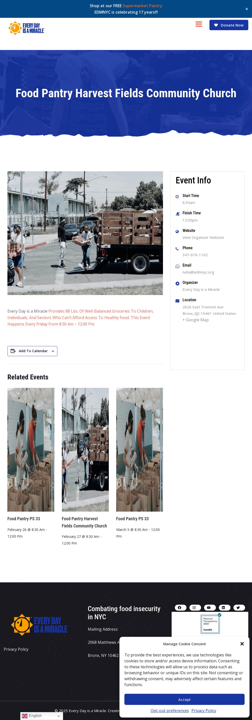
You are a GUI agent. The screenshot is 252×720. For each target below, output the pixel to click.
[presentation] (30, 450)
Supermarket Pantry (142, 5)
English (32, 716)
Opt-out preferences (170, 710)
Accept (184, 699)
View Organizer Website (203, 237)
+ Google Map (196, 320)
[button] (242, 643)
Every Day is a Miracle (201, 289)
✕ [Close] (246, 9)
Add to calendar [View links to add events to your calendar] (33, 350)
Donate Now (228, 25)
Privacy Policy (203, 710)
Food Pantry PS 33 (23, 518)
